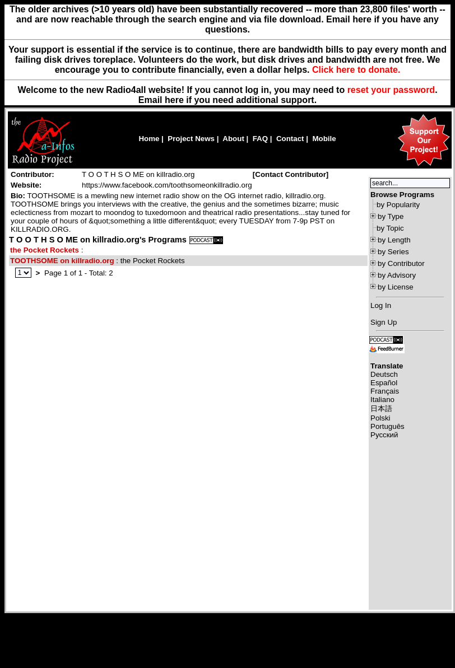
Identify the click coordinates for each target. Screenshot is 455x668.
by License (396, 287)
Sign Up (383, 322)
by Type (390, 216)
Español (383, 383)
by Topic (390, 228)
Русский (384, 435)
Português (387, 426)
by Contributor (401, 263)
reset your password (391, 90)
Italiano (382, 399)
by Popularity (398, 204)
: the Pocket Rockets (97, 260)
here (174, 100)
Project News (191, 138)
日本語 (381, 408)
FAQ (260, 138)
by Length (394, 240)
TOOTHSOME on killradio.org (62, 260)
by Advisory (397, 275)
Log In (380, 305)
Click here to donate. (356, 69)
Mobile (324, 138)
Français (384, 391)
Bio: (18, 195)
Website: (26, 185)
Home (148, 138)
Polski (380, 418)
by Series (393, 251)
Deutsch (384, 374)
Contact (290, 138)
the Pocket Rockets (44, 250)
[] (291, 174)
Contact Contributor (290, 174)
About (233, 138)
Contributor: (32, 174)
